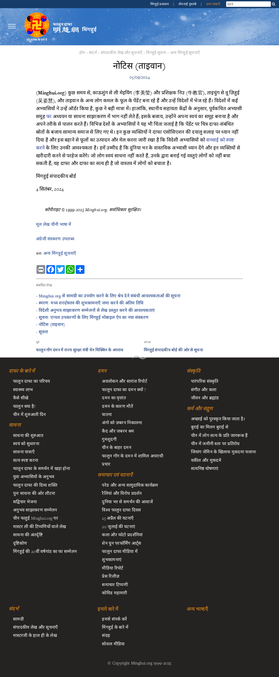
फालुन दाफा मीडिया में (119, 551)
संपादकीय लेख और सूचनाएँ (121, 52)
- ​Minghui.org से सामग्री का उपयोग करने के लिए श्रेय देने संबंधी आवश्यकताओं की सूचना (108, 296)
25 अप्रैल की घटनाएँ (118, 518)
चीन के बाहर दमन (116, 447)
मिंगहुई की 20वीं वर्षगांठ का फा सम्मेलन (45, 551)
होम (82, 52)
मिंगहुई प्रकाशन (160, 4)
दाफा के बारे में (22, 371)
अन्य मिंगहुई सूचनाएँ (185, 52)
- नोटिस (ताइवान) (50, 324)
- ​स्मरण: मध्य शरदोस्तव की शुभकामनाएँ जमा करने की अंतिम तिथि (89, 303)
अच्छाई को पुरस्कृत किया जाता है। (218, 418)
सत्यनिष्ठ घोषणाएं (205, 468)
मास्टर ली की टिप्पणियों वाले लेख (39, 526)
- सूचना (42, 332)
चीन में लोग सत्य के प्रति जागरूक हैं (219, 435)
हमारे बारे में (108, 609)
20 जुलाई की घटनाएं (118, 526)
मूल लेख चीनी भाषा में (53, 224)
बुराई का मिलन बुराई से (209, 427)
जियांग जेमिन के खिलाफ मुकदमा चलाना (223, 451)
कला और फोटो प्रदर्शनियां (122, 534)
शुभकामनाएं (112, 559)
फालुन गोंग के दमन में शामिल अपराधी (132, 456)
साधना (15, 425)
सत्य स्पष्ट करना (25, 460)
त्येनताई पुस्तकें (188, 4)
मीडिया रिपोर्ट (112, 568)
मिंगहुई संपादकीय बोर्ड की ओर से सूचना (173, 349)
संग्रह (106, 635)
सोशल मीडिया (113, 643)
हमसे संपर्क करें (114, 619)
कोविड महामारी (114, 592)
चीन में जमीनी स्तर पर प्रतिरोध (215, 443)
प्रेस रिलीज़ (110, 576)
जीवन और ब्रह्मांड (205, 397)
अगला (147, 342)
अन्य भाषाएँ (213, 4)
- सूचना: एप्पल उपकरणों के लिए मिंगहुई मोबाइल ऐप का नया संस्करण (92, 317)
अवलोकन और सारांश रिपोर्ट (124, 381)
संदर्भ (93, 52)
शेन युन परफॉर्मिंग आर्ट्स (121, 543)
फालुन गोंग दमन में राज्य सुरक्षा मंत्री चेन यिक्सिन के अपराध (79, 349)
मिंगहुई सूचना (156, 52)
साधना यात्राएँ (24, 451)
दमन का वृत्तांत (114, 397)
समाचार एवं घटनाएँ (115, 475)
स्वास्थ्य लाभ (23, 389)
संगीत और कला (204, 389)
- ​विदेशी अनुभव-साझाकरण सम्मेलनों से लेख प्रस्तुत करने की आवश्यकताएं (95, 310)
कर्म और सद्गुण (200, 408)
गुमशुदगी (109, 439)
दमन (102, 371)
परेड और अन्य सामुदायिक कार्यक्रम (130, 485)
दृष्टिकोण (20, 543)
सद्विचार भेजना (25, 501)
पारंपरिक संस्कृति (205, 381)
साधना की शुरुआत (28, 435)
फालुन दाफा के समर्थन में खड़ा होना (41, 468)
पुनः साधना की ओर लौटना (34, 493)
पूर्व (38, 342)
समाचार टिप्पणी (115, 584)
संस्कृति (193, 371)
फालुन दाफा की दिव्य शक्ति (35, 485)
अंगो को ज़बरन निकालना (122, 422)
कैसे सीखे (20, 397)
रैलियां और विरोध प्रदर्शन (122, 493)
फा (48, 116)
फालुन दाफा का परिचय (31, 381)
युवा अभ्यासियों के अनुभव (33, 476)
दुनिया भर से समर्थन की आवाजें (127, 501)
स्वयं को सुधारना (26, 443)
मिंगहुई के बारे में (115, 627)
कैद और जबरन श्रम (118, 431)
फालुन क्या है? (24, 406)
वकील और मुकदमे (206, 460)
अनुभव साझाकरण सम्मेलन (35, 510)
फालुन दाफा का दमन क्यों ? (124, 389)
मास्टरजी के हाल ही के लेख (35, 635)
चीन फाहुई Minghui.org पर (35, 518)
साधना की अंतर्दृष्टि (28, 534)
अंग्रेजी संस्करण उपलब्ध (55, 239)
